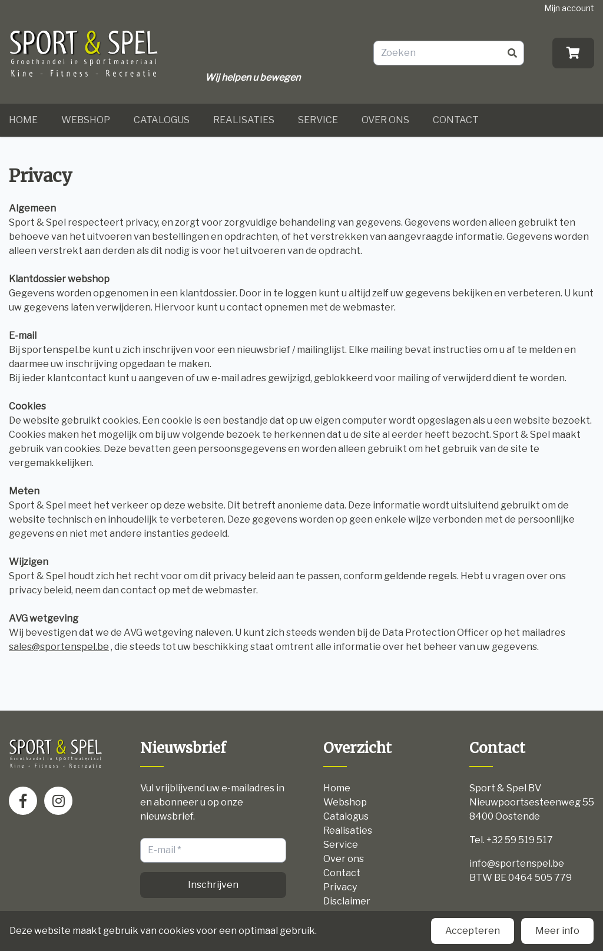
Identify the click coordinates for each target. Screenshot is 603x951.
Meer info (557, 930)
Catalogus (162, 120)
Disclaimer (346, 901)
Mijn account (569, 8)
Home (23, 120)
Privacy (340, 887)
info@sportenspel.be (516, 863)
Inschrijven (213, 884)
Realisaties (243, 120)
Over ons (385, 120)
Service (318, 120)
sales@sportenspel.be (59, 646)
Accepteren (472, 930)
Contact (456, 120)
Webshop (85, 120)
